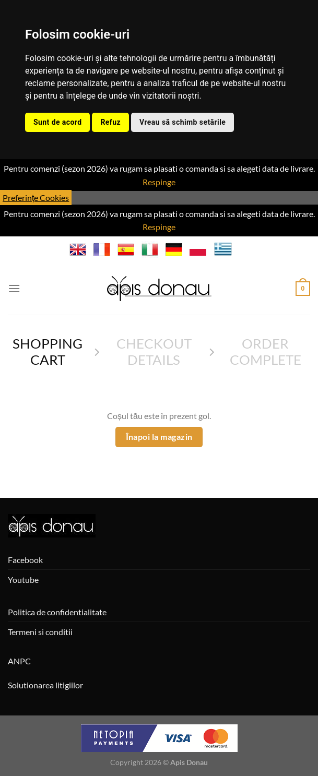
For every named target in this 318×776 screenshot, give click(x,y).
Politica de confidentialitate (57, 612)
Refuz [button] (110, 122)
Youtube (23, 579)
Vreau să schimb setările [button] (182, 122)
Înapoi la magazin (159, 436)
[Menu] (14, 288)
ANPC (19, 661)
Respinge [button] (159, 182)
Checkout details (154, 351)
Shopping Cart (48, 351)
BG (244, 249)
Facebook (25, 560)
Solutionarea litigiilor (45, 685)
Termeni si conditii (40, 632)
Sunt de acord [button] (57, 122)
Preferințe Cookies (36, 197)
